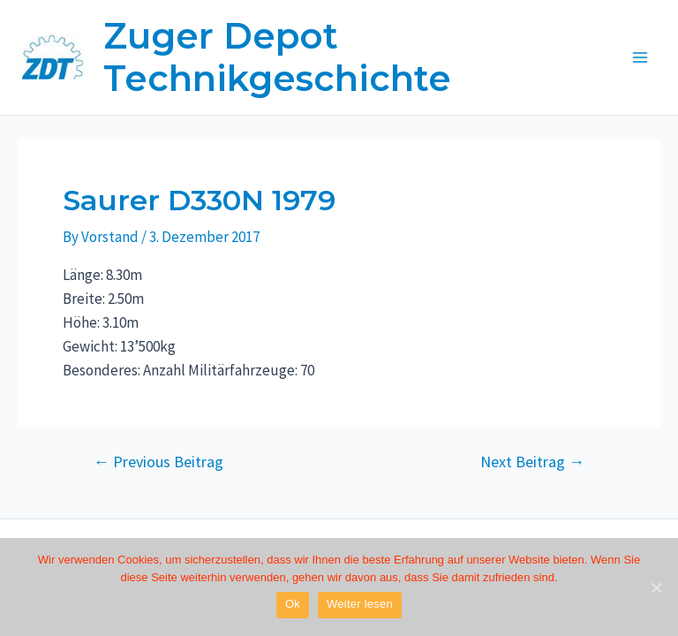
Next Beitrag (532, 462)
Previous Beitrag (158, 462)
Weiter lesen (360, 603)
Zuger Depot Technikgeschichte (277, 57)
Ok (292, 603)
